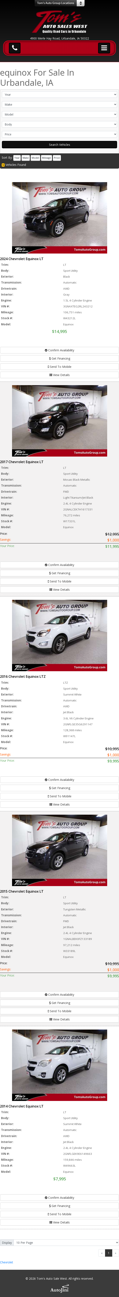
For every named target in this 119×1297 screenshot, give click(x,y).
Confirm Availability (59, 350)
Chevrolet (6, 1262)
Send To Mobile (59, 367)
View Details (59, 375)
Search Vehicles (59, 145)
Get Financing (59, 358)
